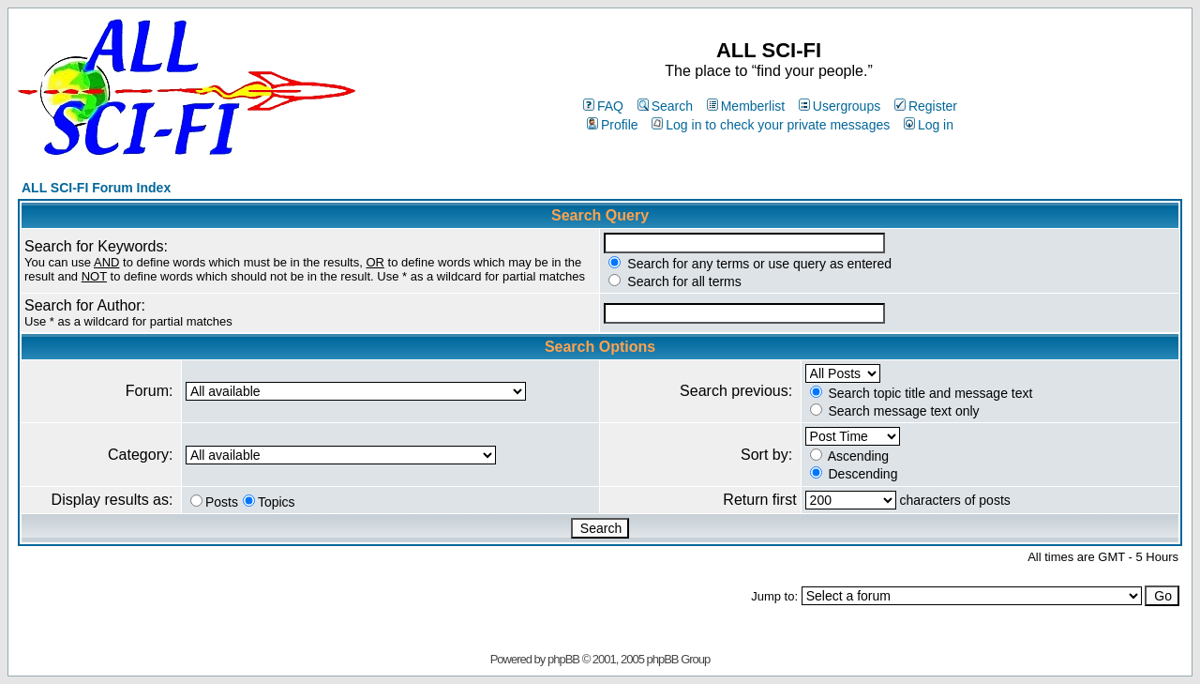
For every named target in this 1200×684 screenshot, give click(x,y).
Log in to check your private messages (771, 124)
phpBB (563, 659)
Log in (928, 124)
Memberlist (746, 106)
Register (925, 106)
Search (665, 106)
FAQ (603, 106)
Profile (612, 124)
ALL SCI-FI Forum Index (96, 187)
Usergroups (839, 106)
